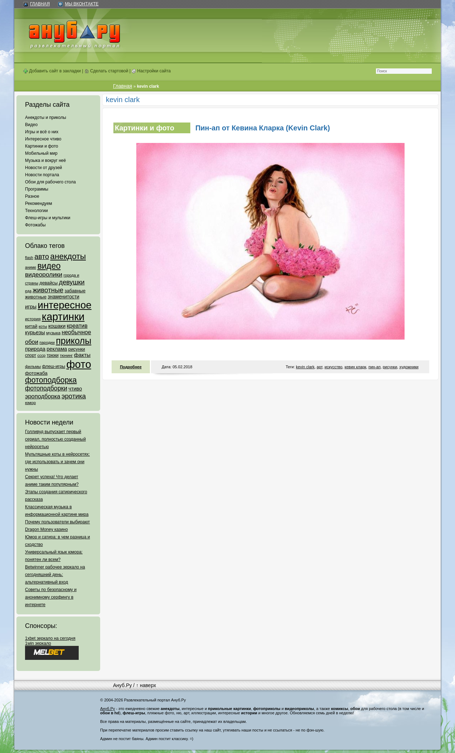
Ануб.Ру (122, 685)
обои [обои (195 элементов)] (31, 342)
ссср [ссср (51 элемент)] (41, 355)
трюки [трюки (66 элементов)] (52, 355)
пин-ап (374, 367)
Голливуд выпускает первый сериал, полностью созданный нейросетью (55, 439)
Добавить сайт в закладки (52, 70)
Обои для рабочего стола (50, 181)
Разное (32, 196)
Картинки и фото (41, 146)
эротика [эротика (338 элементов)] (74, 396)
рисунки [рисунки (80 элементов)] (76, 349)
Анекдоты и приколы (45, 117)
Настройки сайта (151, 70)
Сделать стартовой (106, 70)
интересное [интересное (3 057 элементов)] (64, 305)
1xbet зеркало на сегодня (50, 638)
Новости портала (42, 174)
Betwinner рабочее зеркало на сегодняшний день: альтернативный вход (55, 575)
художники (409, 367)
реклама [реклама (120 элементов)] (57, 349)
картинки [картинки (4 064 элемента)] (63, 316)
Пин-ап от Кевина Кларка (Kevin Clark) (262, 128)
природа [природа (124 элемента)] (35, 349)
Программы (36, 189)
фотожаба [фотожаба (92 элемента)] (36, 373)
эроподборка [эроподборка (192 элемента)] (42, 396)
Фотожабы (35, 224)
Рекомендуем (38, 203)
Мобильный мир (41, 153)
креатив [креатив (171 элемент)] (77, 326)
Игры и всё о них (41, 131)
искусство (333, 367)
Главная (40, 3)
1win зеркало (38, 643)
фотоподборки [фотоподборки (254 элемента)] (46, 388)
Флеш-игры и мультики (47, 217)
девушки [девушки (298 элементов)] (71, 282)
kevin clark (305, 367)
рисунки (390, 367)
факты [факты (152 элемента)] (82, 355)
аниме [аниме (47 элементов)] (30, 267)
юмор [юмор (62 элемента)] (30, 402)
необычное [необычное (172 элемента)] (76, 332)
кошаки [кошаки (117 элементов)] (56, 326)
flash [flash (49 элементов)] (29, 257)
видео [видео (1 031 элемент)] (48, 265)
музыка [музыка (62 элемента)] (53, 332)
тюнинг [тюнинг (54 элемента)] (66, 355)
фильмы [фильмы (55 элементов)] (33, 366)
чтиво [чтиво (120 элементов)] (75, 389)
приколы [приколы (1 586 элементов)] (73, 341)
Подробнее (131, 367)
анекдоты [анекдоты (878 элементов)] (68, 256)
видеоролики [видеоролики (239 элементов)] (43, 274)
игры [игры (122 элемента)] (30, 307)
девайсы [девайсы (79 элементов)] (48, 283)
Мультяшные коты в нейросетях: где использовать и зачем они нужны (57, 462)
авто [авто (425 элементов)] (41, 256)
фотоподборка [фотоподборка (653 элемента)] (51, 380)
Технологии (36, 210)
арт (319, 367)
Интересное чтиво (43, 139)
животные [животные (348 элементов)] (48, 290)
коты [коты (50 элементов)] (43, 326)
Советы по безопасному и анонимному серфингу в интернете (51, 597)
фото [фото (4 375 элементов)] (78, 364)
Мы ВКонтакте (81, 3)
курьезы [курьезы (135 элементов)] (35, 332)
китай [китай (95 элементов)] (31, 326)
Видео (31, 124)
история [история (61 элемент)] (33, 318)
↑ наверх (146, 685)
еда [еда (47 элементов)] (28, 291)
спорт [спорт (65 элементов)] (30, 355)
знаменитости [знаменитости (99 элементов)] (63, 296)
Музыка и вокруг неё (45, 160)
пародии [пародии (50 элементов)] (47, 342)
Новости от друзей (43, 167)
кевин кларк (355, 367)
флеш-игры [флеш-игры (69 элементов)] (53, 366)
